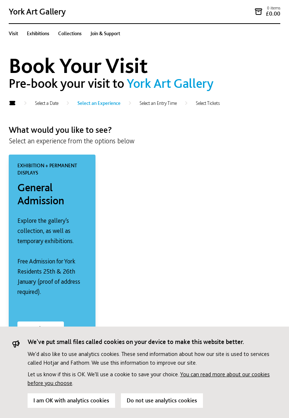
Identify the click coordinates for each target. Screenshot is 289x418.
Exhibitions (38, 33)
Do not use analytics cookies (162, 400)
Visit (13, 33)
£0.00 (273, 13)
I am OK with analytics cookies (71, 400)
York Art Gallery (37, 11)
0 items (273, 8)
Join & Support (105, 33)
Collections (70, 33)
